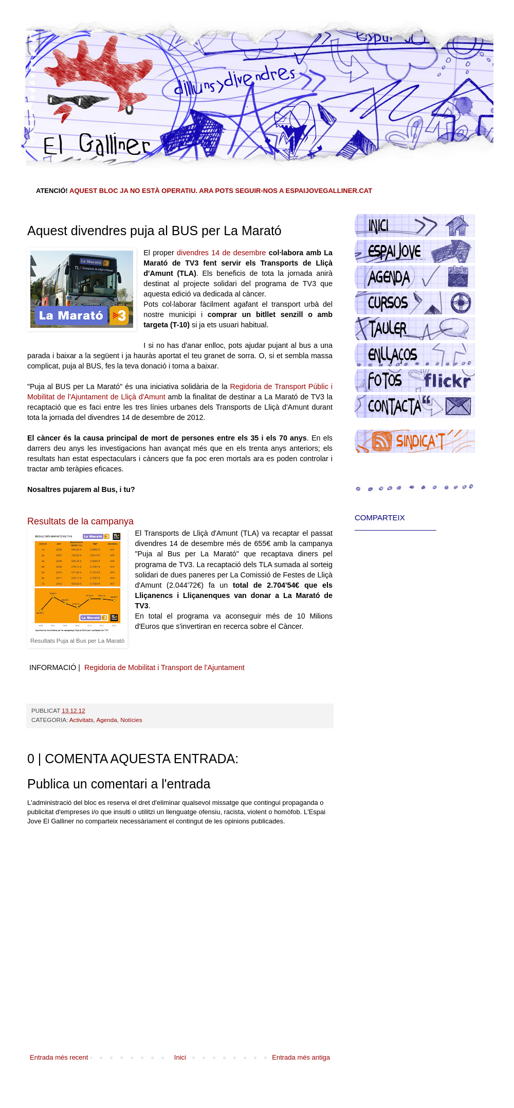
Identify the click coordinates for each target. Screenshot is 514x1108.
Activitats (81, 719)
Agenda (106, 719)
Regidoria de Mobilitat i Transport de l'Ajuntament (164, 667)
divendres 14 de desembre (221, 253)
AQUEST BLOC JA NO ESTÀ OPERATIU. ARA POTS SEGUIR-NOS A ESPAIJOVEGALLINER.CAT (220, 191)
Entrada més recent (59, 1057)
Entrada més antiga (301, 1057)
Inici (180, 1057)
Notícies (131, 719)
